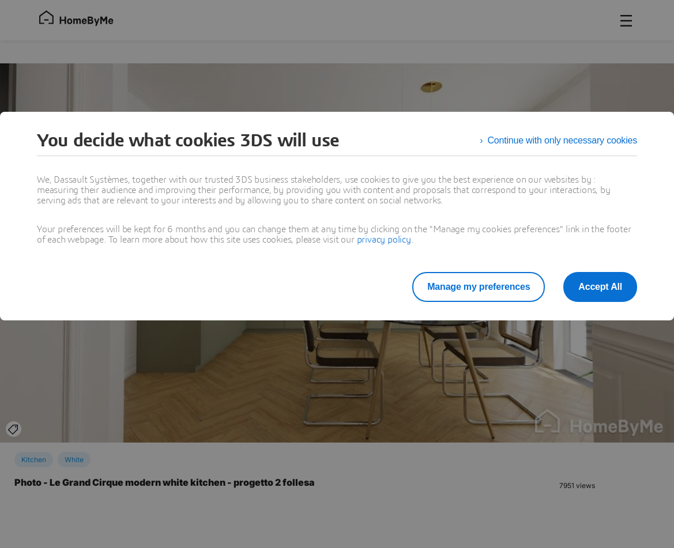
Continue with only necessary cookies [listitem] (562, 140)
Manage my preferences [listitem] (478, 287)
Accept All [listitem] (600, 287)
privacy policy (384, 239)
